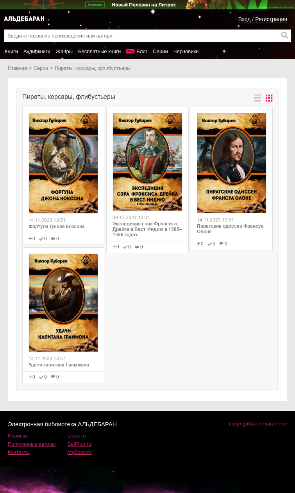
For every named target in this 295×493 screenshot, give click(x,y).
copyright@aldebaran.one (258, 424)
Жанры (64, 51)
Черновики (186, 51)
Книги (11, 51)
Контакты (19, 452)
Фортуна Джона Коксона (57, 226)
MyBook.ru (80, 452)
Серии (160, 51)
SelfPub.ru (79, 444)
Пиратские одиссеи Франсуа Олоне (230, 228)
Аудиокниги (36, 51)
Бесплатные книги (99, 51)
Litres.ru (77, 436)
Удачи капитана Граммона (59, 365)
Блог (141, 51)
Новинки (18, 436)
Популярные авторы (32, 444)
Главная (17, 68)
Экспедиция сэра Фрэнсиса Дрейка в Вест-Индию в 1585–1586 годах (147, 229)
